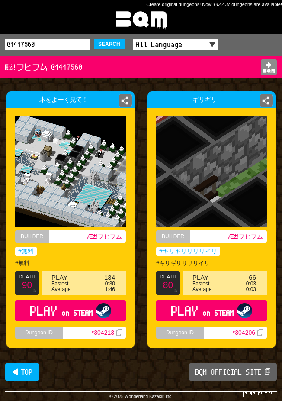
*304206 (248, 332)
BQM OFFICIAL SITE (232, 372)
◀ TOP (22, 372)
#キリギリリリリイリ (188, 251)
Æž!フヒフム (104, 236)
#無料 (26, 251)
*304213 (107, 332)
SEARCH (109, 44)
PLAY (70, 310)
